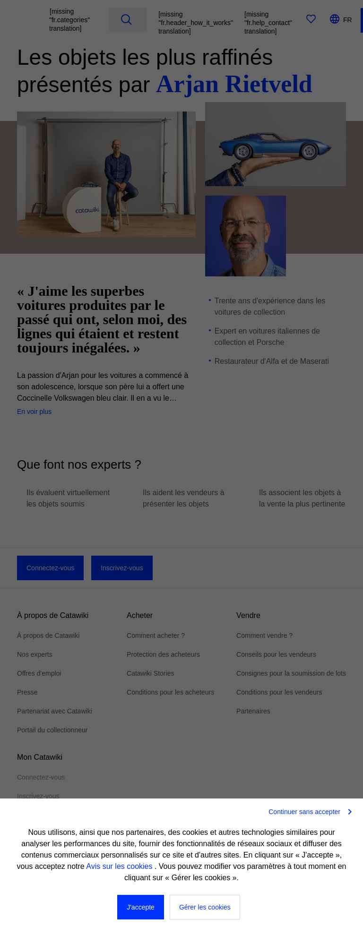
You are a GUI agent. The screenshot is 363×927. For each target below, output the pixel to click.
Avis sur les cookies (120, 866)
